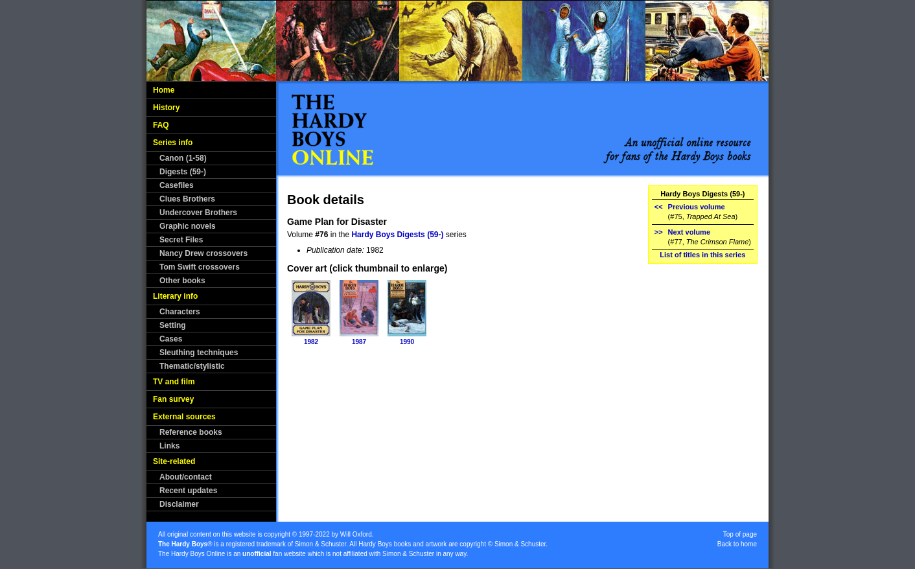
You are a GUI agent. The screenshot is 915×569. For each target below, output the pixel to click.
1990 (407, 341)
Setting (172, 325)
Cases (170, 338)
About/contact (185, 477)
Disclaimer (179, 504)
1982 (311, 341)
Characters (179, 311)
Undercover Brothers (198, 212)
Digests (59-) (182, 171)
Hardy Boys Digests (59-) (397, 234)
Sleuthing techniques (198, 352)
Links (169, 445)
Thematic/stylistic (192, 366)
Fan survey (173, 399)
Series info (172, 142)
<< (658, 207)
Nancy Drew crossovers (203, 253)
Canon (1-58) (183, 158)
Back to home (737, 544)
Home (163, 90)
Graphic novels (187, 226)
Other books (182, 280)
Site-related (174, 461)
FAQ (161, 125)
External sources (184, 416)
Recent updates (188, 490)
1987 (359, 341)
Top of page (740, 534)
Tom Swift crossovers (199, 267)
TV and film (174, 381)
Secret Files (181, 239)
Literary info (175, 296)
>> (658, 232)
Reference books (190, 432)
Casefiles (176, 185)
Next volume (689, 232)
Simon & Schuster (320, 544)
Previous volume (696, 207)
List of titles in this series (702, 255)
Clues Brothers (187, 198)
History (166, 107)
